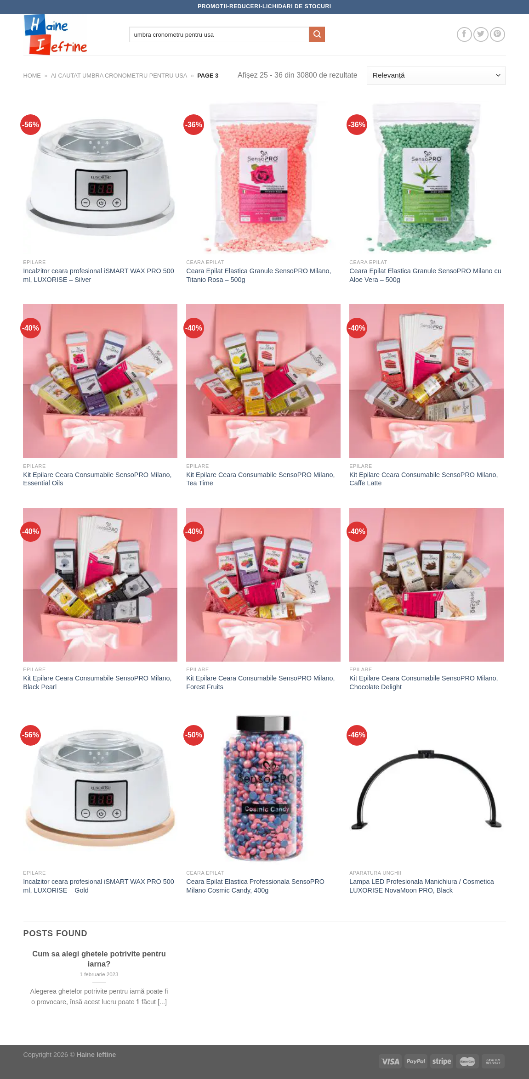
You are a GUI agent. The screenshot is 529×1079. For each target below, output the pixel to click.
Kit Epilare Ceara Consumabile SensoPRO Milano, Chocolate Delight (423, 682)
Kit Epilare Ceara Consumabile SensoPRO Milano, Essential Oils (97, 479)
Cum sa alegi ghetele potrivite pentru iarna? (99, 959)
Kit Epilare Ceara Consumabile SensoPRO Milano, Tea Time (260, 479)
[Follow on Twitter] (481, 34)
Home (32, 75)
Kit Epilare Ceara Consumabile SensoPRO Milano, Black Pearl (97, 682)
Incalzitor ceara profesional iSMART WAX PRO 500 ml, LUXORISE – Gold (98, 886)
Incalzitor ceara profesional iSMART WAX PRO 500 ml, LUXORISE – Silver (98, 275)
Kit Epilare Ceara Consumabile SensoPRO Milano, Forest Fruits (260, 682)
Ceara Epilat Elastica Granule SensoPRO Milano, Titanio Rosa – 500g (258, 275)
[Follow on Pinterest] (497, 34)
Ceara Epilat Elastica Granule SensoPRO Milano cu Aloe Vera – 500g (425, 275)
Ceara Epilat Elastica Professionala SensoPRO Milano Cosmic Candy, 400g (255, 886)
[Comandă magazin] (436, 75)
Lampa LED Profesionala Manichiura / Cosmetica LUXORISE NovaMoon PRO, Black (421, 886)
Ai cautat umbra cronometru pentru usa (119, 75)
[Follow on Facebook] (464, 34)
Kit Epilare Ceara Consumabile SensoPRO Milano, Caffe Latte (423, 479)
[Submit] (317, 34)
